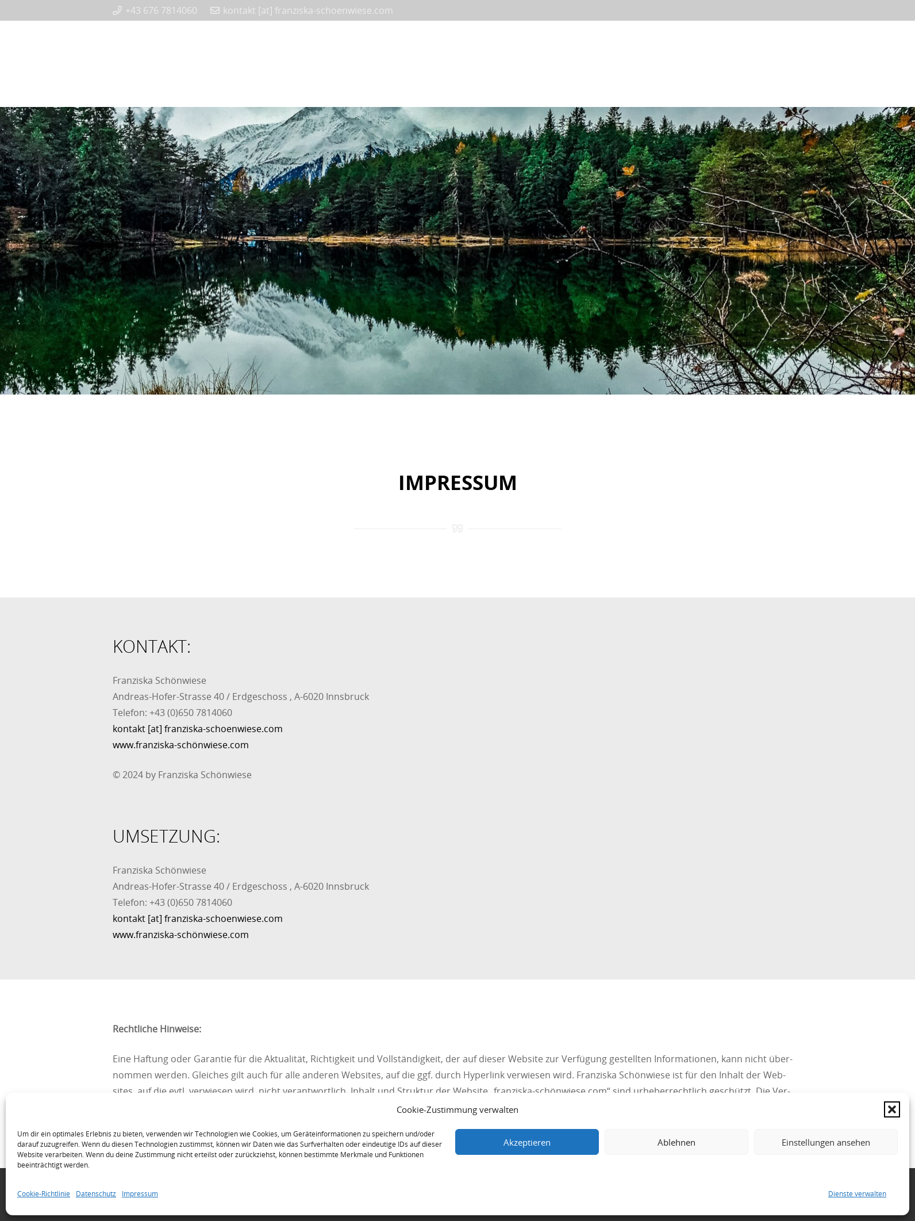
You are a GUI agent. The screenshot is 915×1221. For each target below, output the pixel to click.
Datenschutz (96, 1194)
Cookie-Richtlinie (43, 1194)
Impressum (140, 1194)
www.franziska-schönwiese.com (181, 744)
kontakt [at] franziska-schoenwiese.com (198, 728)
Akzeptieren (527, 1142)
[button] (892, 1109)
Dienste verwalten (857, 1194)
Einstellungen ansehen (826, 1142)
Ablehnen (676, 1142)
